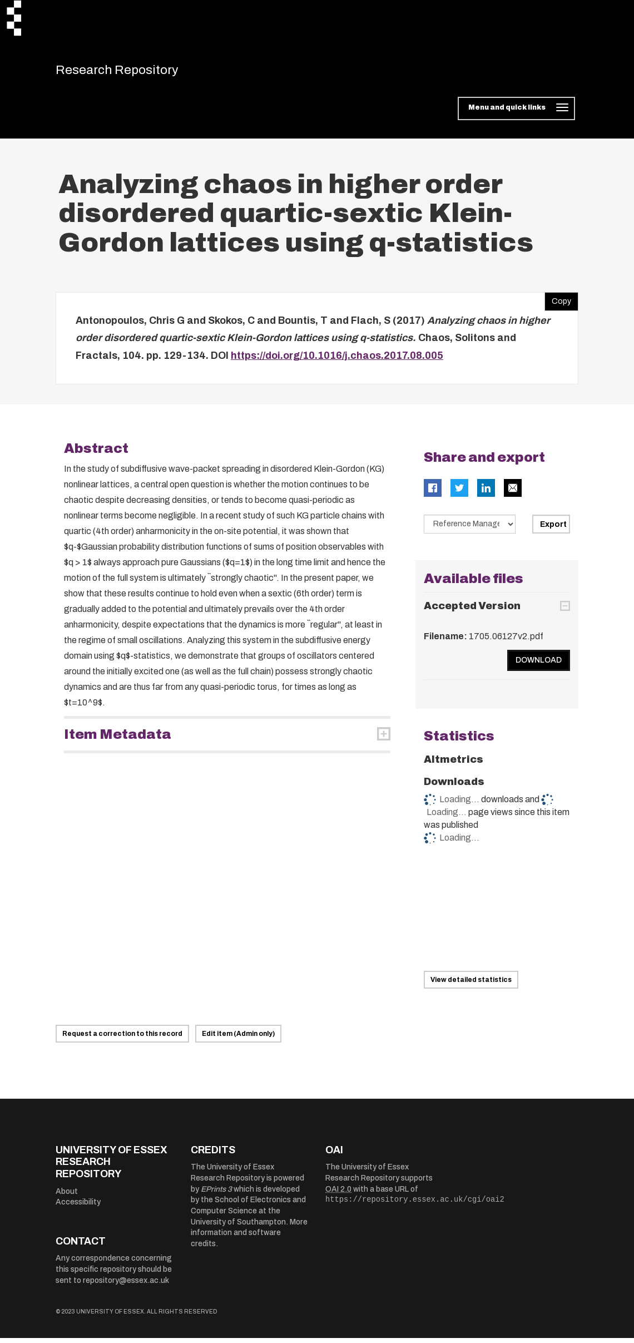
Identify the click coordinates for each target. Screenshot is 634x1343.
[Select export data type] (470, 529)
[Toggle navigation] (516, 113)
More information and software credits (249, 1238)
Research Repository (134, 72)
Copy (557, 303)
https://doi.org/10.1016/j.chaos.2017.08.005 (337, 360)
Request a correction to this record (122, 1039)
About (67, 1196)
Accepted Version (472, 610)
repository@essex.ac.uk (126, 1285)
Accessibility (78, 1207)
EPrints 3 (216, 1194)
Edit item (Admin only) (238, 1039)
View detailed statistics (471, 985)
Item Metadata (117, 739)
